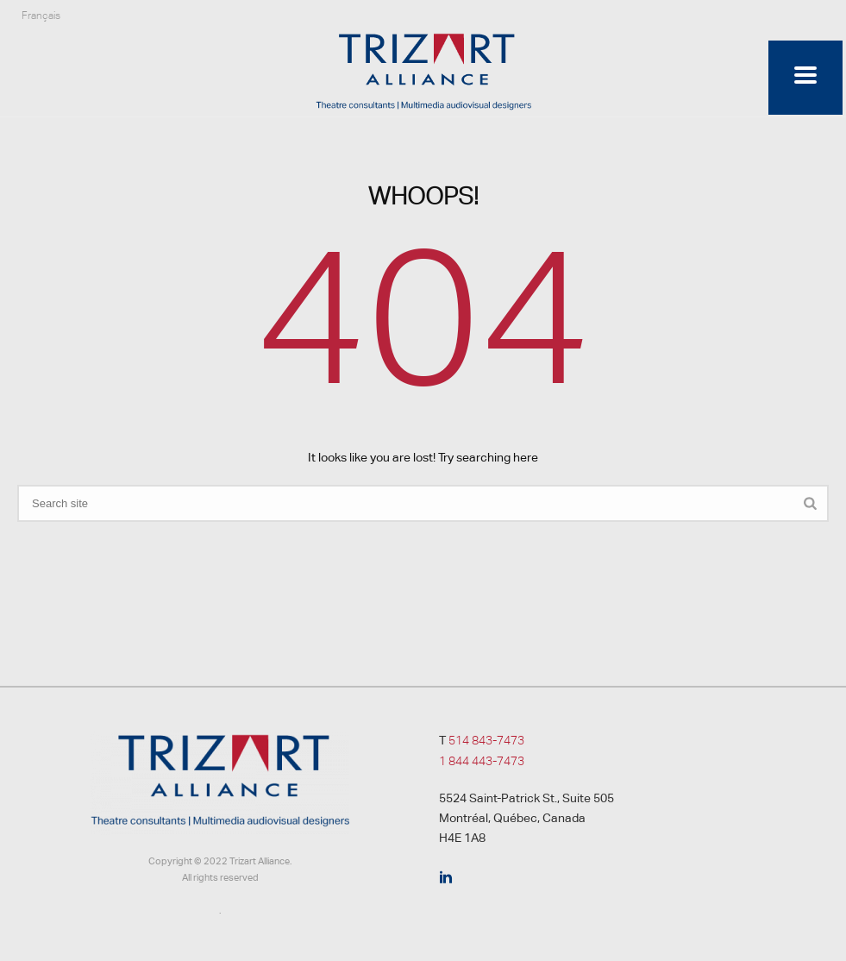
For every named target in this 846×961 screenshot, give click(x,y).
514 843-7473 (486, 740)
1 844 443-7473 (481, 761)
